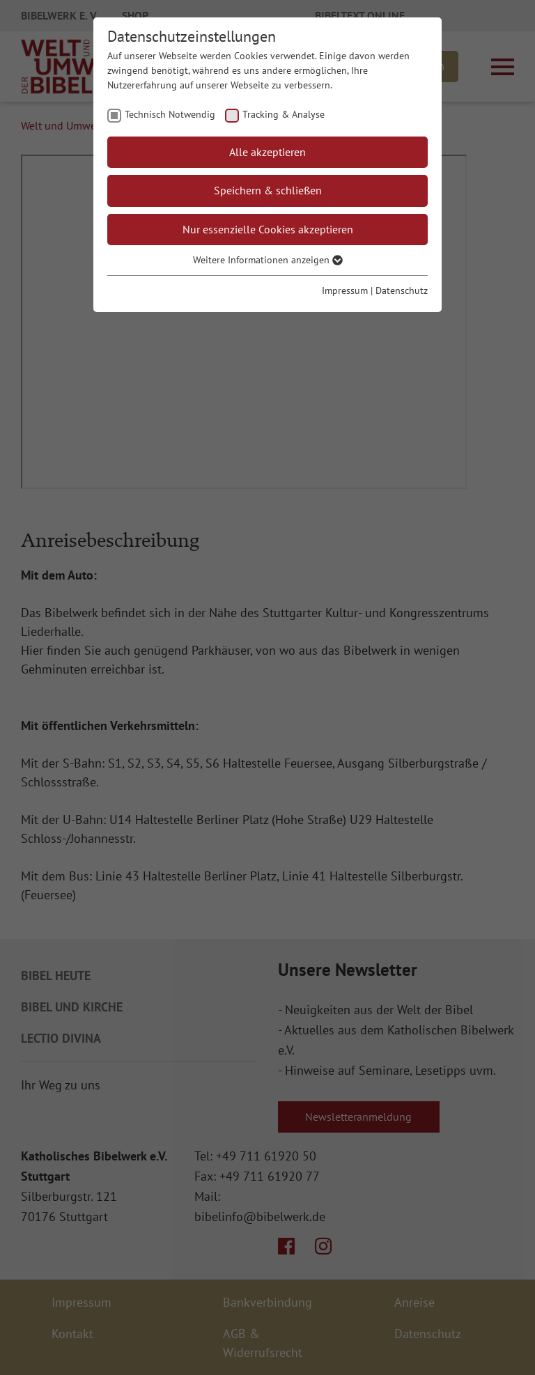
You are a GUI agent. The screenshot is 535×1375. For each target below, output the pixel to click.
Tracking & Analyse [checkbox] (283, 114)
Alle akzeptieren (267, 152)
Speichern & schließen (268, 190)
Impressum (345, 290)
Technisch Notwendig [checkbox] (170, 114)
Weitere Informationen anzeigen (268, 260)
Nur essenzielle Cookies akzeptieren (268, 229)
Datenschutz (401, 290)
